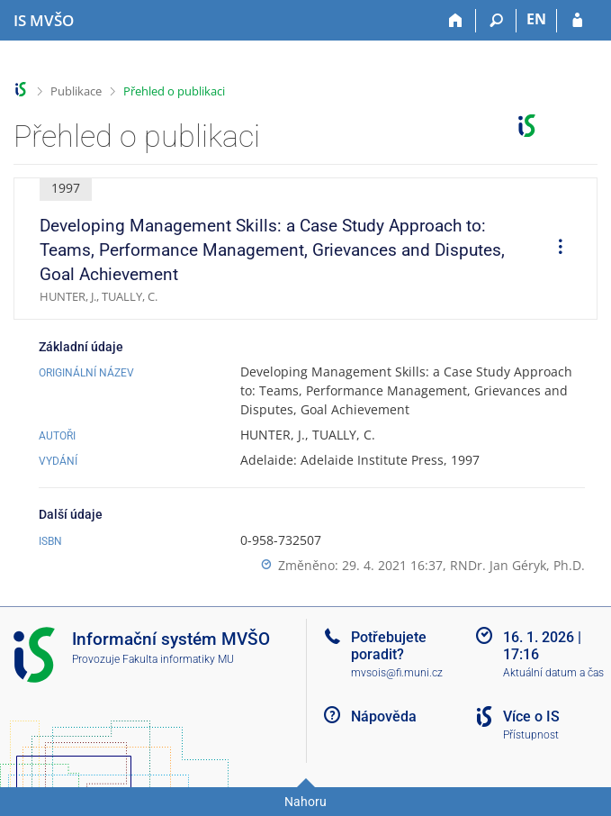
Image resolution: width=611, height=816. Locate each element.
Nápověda (384, 716)
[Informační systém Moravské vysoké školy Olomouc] (43, 20)
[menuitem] (554, 248)
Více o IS (531, 716)
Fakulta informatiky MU (178, 659)
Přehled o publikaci (174, 91)
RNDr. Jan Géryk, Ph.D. (517, 565)
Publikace (76, 91)
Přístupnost (531, 735)
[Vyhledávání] (496, 20)
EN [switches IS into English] (536, 19)
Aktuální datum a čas (553, 672)
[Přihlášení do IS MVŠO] (577, 20)
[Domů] (456, 20)
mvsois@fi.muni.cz (397, 672)
